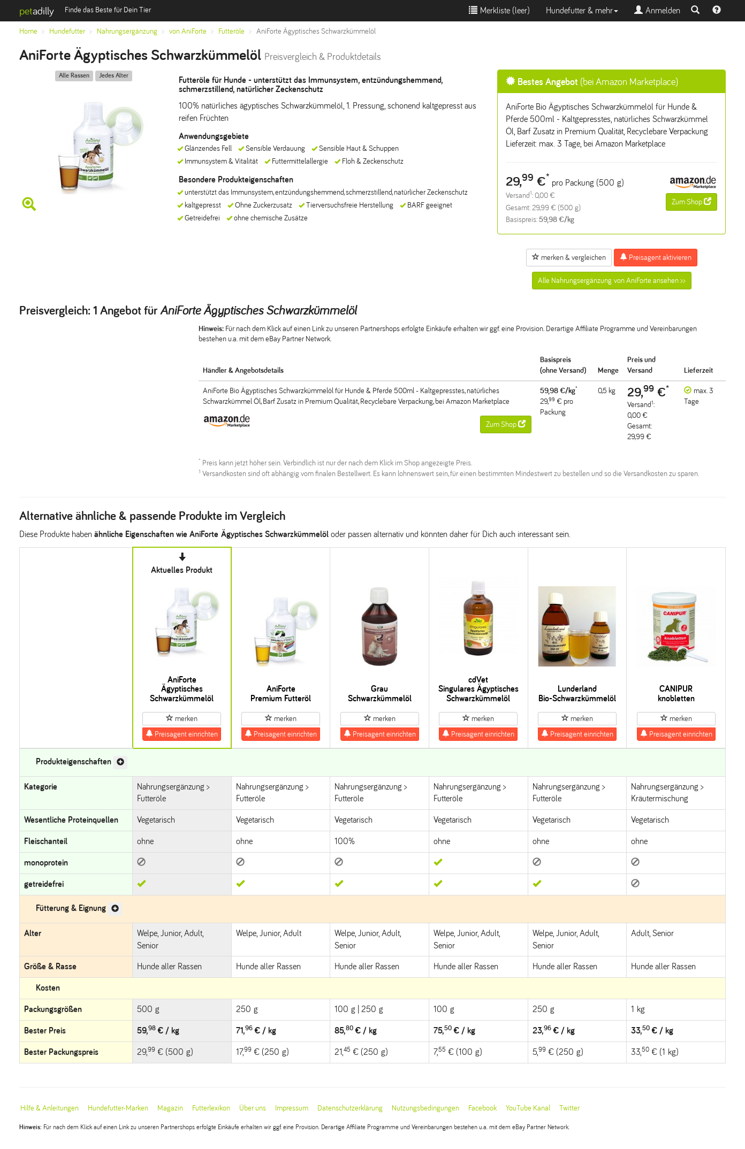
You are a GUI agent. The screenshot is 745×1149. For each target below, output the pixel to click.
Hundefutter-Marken (118, 1108)
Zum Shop (691, 201)
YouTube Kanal (528, 1108)
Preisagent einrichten (182, 734)
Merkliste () (499, 10)
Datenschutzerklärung (350, 1108)
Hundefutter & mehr (582, 10)
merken (181, 718)
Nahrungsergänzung (127, 31)
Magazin (170, 1108)
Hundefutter (67, 31)
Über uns (252, 1108)
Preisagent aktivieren (655, 257)
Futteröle (231, 31)
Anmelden (657, 10)
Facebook (482, 1108)
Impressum (291, 1108)
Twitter (569, 1108)
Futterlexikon (211, 1108)
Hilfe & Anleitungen (49, 1108)
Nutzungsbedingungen (425, 1108)
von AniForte (188, 31)
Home (28, 31)
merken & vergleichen (569, 257)
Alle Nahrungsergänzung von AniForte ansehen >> (612, 281)
